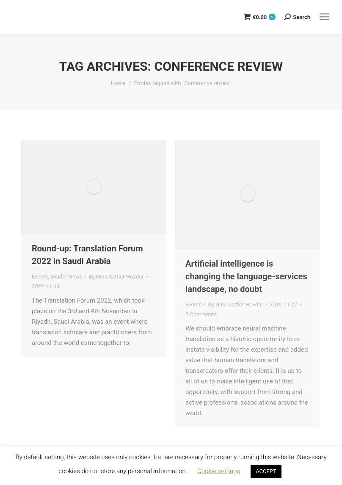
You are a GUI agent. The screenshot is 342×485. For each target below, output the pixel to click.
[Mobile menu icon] (324, 16)
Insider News (66, 276)
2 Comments (201, 314)
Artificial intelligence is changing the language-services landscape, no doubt (246, 276)
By (115, 276)
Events (40, 276)
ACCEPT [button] (266, 471)
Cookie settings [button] (218, 471)
